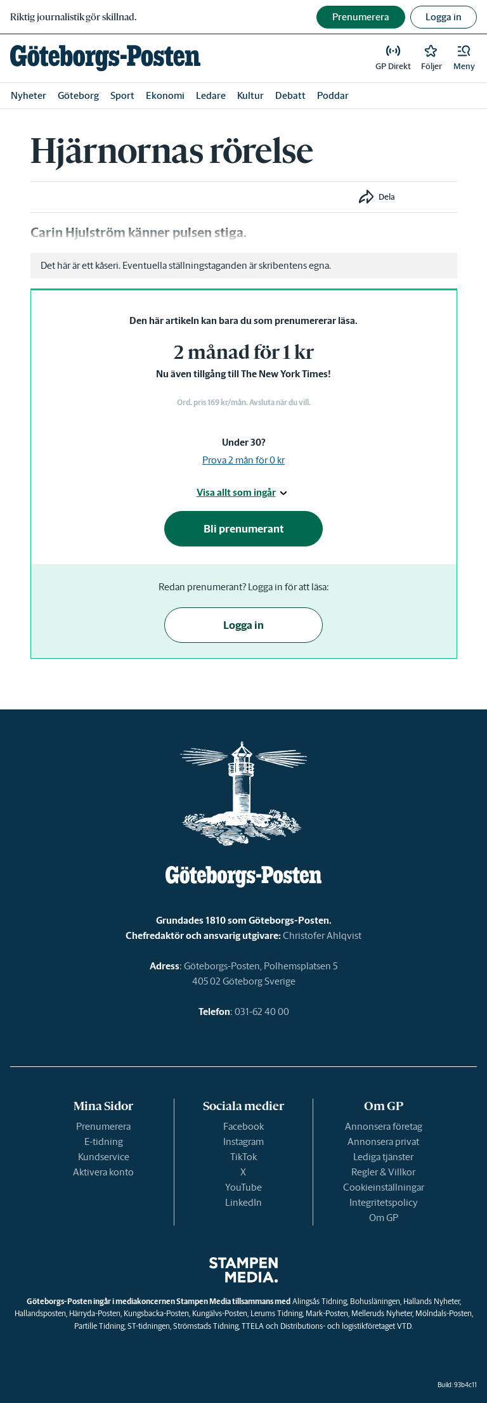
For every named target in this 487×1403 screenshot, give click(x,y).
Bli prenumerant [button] (244, 529)
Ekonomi (165, 95)
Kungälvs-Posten (219, 1313)
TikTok (243, 1157)
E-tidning (103, 1141)
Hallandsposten (40, 1313)
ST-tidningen (148, 1326)
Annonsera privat (383, 1141)
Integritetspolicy (383, 1202)
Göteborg (78, 95)
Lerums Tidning (276, 1313)
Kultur (250, 95)
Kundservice (103, 1157)
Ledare (211, 95)
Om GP (383, 1218)
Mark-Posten (327, 1313)
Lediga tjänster (383, 1157)
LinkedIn (243, 1202)
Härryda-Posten (94, 1313)
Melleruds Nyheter (381, 1313)
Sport (122, 95)
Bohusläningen (375, 1301)
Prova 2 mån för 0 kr (243, 460)
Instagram (243, 1141)
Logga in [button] (443, 17)
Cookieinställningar (383, 1187)
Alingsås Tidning (319, 1301)
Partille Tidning (99, 1326)
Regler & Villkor (383, 1172)
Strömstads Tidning (205, 1326)
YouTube (243, 1187)
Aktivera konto (103, 1172)
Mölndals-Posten (443, 1313)
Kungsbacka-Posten (156, 1313)
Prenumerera (103, 1126)
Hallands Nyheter (431, 1301)
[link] (105, 58)
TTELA (253, 1326)
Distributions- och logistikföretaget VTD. (346, 1326)
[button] (464, 58)
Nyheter (28, 95)
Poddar (333, 95)
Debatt (290, 95)
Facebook (243, 1126)
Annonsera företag (383, 1126)
